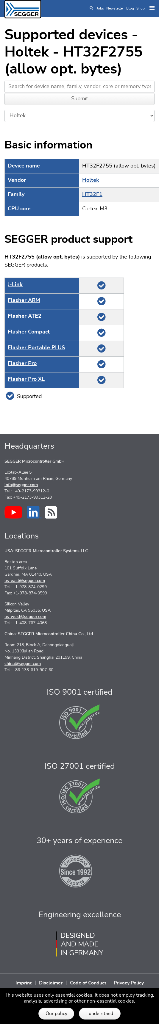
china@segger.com (22, 664)
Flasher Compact (29, 332)
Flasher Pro (22, 363)
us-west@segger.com (25, 617)
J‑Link (15, 284)
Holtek (90, 180)
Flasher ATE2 (24, 316)
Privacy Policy (129, 983)
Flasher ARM (24, 300)
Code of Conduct (88, 983)
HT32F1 (92, 194)
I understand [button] (99, 1013)
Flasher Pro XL (26, 379)
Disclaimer (51, 983)
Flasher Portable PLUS (36, 347)
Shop (140, 8)
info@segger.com (21, 485)
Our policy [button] (56, 1013)
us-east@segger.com (24, 581)
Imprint (23, 983)
